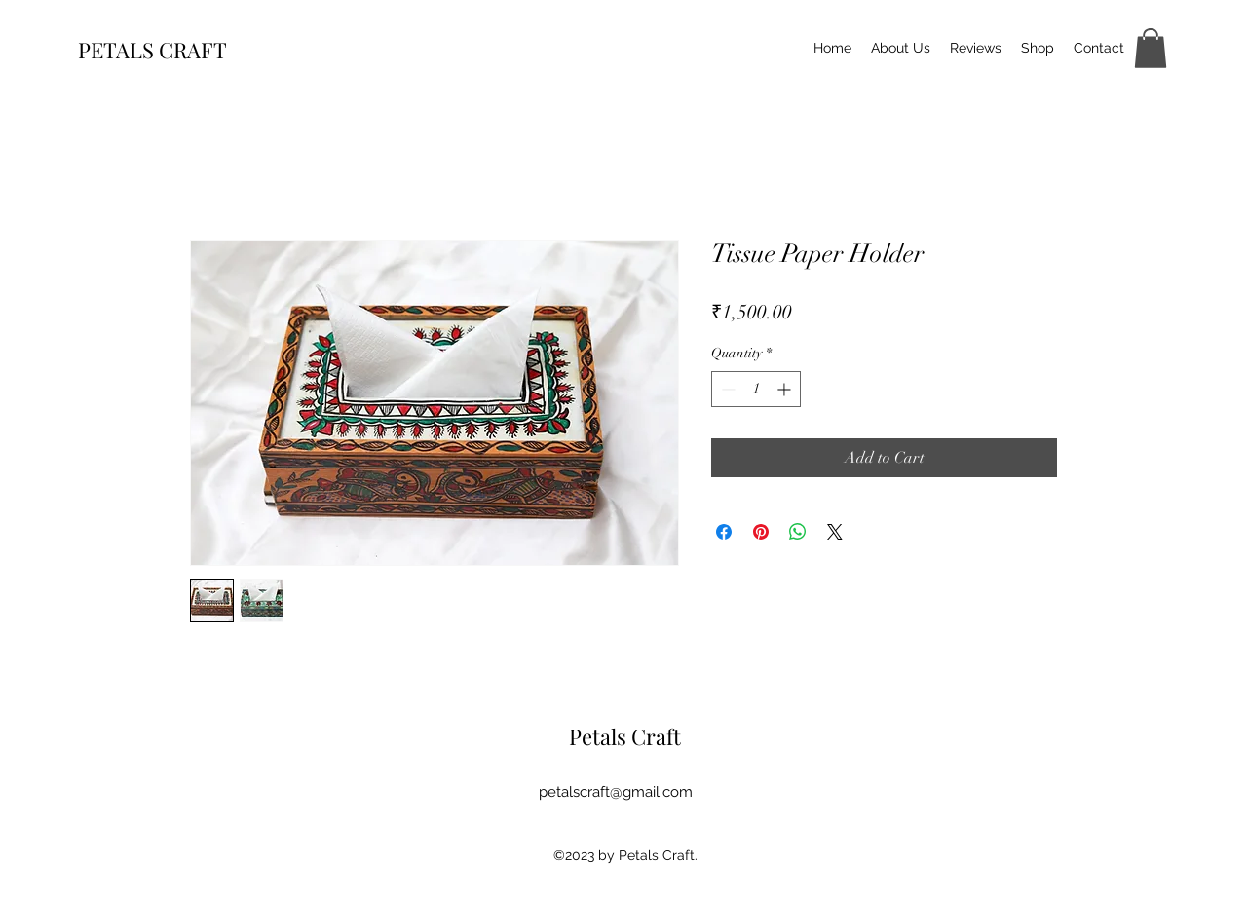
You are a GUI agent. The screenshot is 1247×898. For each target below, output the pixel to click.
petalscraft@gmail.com (616, 792)
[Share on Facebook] (724, 531)
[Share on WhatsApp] (798, 531)
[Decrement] (726, 389)
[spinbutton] (756, 389)
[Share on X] (835, 531)
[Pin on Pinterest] (761, 531)
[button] (1150, 48)
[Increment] (786, 389)
